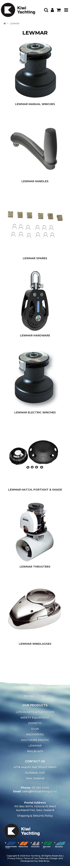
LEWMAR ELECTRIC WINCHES (35, 412)
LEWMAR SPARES (35, 258)
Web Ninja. (44, 861)
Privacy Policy (14, 858)
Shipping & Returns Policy (35, 815)
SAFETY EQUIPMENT (35, 717)
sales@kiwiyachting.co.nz (39, 791)
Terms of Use (31, 858)
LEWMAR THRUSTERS (35, 566)
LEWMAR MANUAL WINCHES (35, 104)
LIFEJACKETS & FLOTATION (35, 712)
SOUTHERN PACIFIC (35, 740)
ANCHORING (35, 734)
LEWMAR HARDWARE (35, 335)
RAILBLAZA (35, 751)
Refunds (44, 858)
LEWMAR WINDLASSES (35, 643)
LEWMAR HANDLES (35, 181)
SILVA (35, 729)
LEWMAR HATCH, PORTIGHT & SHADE (35, 489)
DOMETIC (35, 723)
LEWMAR (35, 745)
